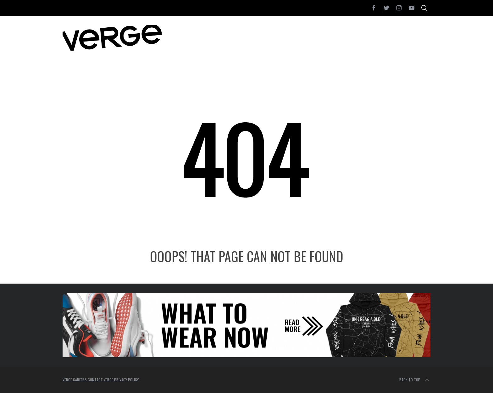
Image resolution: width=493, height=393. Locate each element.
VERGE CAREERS (75, 379)
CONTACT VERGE (100, 379)
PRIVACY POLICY (126, 379)
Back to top (414, 379)
